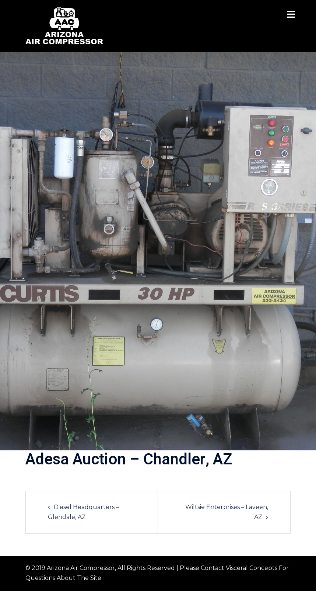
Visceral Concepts (251, 567)
